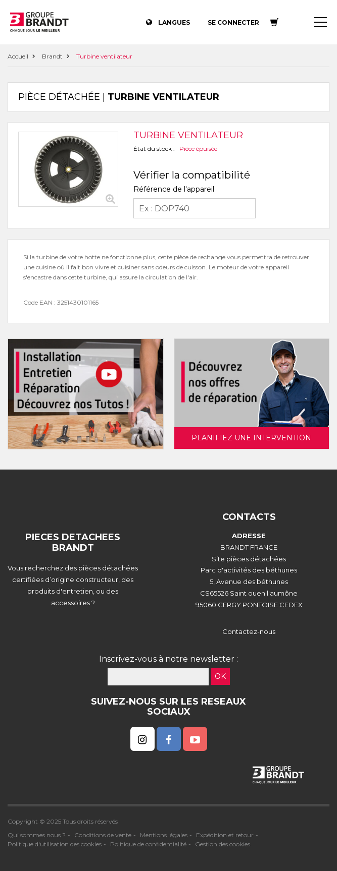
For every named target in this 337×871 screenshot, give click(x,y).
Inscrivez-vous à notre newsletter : (168, 659)
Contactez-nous (248, 631)
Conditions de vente (102, 835)
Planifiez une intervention (251, 437)
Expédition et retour (225, 835)
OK (220, 676)
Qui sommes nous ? (37, 835)
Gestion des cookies (222, 844)
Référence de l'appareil (173, 189)
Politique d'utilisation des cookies (55, 844)
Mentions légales (163, 835)
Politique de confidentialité (148, 844)
